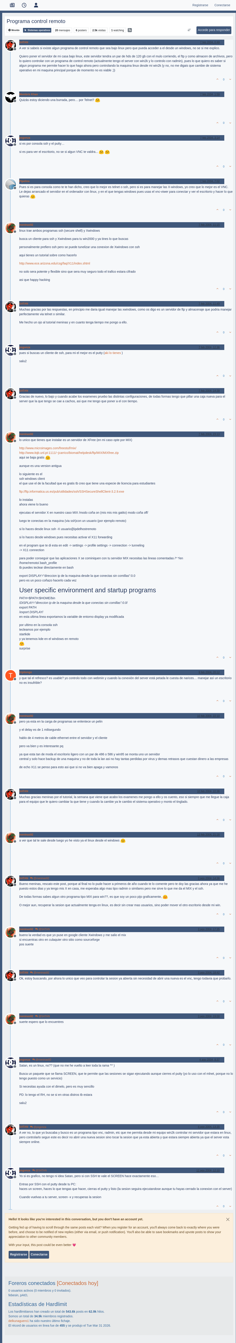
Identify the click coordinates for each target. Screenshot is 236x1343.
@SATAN (42, 929)
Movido (14, 30)
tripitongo (25, 672)
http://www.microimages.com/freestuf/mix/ (47, 448)
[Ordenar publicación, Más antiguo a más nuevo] (189, 30)
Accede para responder (214, 30)
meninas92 (26, 224)
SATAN (23, 42)
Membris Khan (28, 94)
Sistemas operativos (37, 30)
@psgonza (38, 1127)
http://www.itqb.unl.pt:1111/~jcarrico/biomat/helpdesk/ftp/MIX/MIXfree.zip (69, 453)
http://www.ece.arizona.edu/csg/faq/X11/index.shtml (54, 263)
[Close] (228, 1219)
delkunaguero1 (18, 1321)
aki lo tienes (113, 353)
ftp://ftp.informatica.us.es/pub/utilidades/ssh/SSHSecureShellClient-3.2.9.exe (71, 491)
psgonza (24, 137)
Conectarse (39, 1254)
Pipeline (24, 181)
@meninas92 (39, 878)
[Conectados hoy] (77, 1283)
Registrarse (18, 1254)
